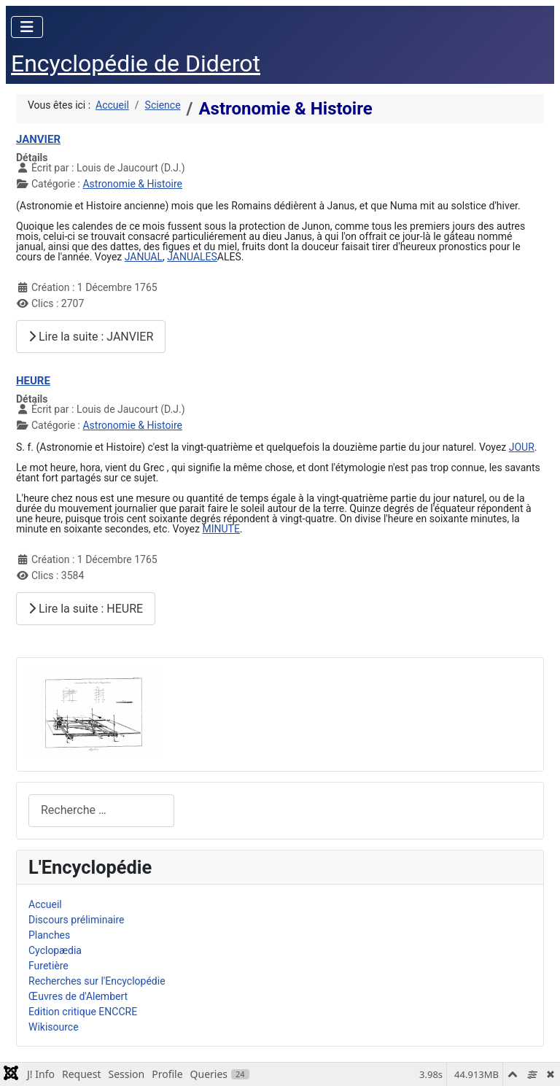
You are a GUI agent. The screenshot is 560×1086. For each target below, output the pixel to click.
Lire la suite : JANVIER (90, 337)
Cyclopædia (55, 950)
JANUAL (144, 257)
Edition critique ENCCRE (82, 1011)
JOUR (521, 447)
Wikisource (53, 1027)
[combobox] (101, 810)
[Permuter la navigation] (27, 27)
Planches (49, 935)
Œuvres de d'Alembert (78, 996)
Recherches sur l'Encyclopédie (97, 981)
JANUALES (192, 257)
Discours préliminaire (76, 920)
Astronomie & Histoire (132, 184)
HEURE (33, 380)
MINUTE (220, 529)
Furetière (48, 965)
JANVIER (38, 139)
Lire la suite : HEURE (85, 609)
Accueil (45, 904)
